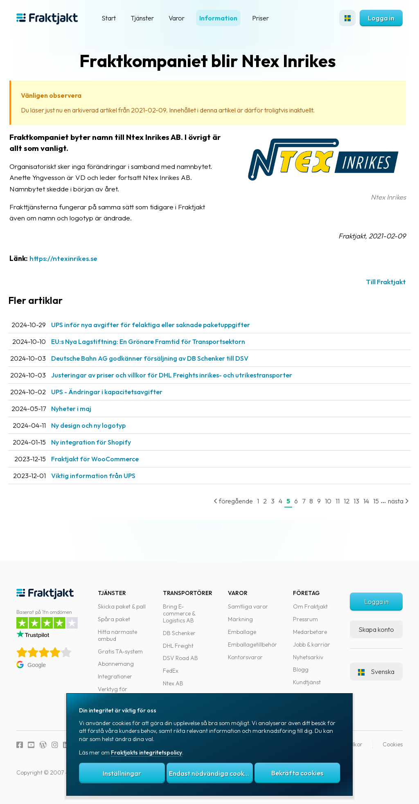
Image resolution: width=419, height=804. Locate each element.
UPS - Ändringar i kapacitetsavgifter (121, 392)
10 (320, 501)
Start (108, 18)
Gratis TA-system (120, 651)
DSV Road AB (180, 658)
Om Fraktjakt (310, 606)
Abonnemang (116, 663)
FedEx (170, 670)
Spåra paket (114, 619)
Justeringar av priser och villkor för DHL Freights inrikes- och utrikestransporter (185, 375)
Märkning (240, 619)
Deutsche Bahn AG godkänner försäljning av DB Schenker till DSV (164, 358)
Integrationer (115, 676)
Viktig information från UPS (107, 476)
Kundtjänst (307, 682)
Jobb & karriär (311, 644)
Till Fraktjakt (378, 281)
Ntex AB (173, 683)
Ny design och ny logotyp (102, 425)
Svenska (376, 671)
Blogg (301, 669)
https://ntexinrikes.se (78, 258)
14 (358, 501)
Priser (260, 18)
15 (368, 501)
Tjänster (142, 18)
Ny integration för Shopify (105, 442)
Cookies (393, 744)
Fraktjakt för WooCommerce (109, 459)
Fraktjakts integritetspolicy (146, 752)
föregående (225, 501)
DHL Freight (178, 645)
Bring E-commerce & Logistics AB (179, 613)
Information (218, 18)
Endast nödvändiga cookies (210, 773)
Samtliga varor (248, 606)
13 (348, 501)
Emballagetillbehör (252, 644)
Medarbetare (310, 632)
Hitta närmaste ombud (117, 635)
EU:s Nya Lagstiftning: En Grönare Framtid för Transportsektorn (162, 341)
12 (338, 501)
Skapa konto (376, 629)
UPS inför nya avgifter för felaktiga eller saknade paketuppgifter (164, 325)
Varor (177, 18)
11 (329, 501)
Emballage (242, 632)
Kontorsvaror (245, 657)
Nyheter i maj (85, 408)
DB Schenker (179, 633)
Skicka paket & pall (122, 606)
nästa (390, 501)
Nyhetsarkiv (308, 657)
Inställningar (122, 773)
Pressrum (305, 619)
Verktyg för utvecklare (112, 692)
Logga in (381, 18)
